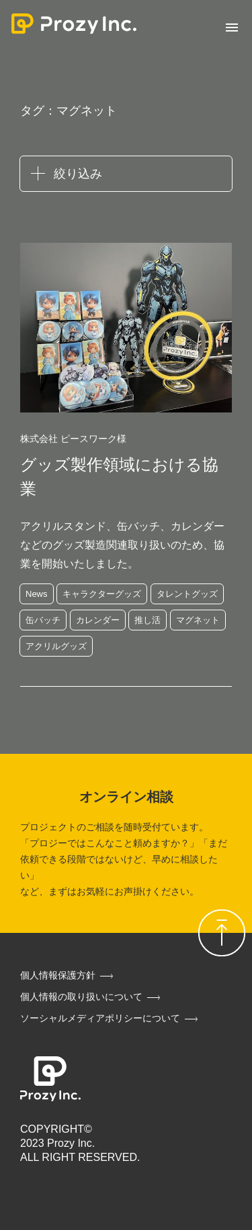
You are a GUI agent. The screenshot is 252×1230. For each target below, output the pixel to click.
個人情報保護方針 (57, 975)
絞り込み (78, 173)
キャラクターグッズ (101, 594)
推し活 (147, 620)
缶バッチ (43, 620)
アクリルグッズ (56, 646)
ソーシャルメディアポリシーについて (100, 1018)
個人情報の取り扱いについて (81, 996)
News (37, 594)
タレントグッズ (187, 594)
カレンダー (98, 620)
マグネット (198, 620)
